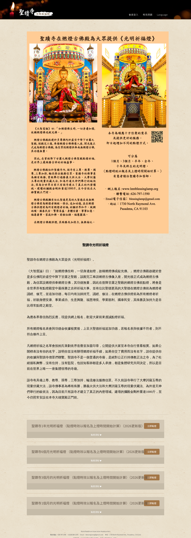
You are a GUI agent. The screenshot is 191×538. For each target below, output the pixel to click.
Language (162, 14)
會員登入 (133, 14)
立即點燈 (151, 426)
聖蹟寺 (36, 12)
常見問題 (147, 14)
